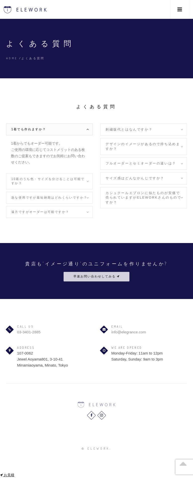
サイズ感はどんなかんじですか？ (135, 178)
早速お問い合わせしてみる (96, 276)
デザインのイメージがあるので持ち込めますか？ (143, 146)
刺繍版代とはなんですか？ (129, 129)
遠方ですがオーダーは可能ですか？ (40, 212)
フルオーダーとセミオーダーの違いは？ (141, 163)
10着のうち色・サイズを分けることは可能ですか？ (48, 181)
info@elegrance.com (128, 332)
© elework (96, 448)
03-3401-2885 (28, 332)
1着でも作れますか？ (28, 129)
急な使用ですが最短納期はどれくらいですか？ (49, 197)
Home (12, 58)
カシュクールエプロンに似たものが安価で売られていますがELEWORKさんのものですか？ (143, 197)
